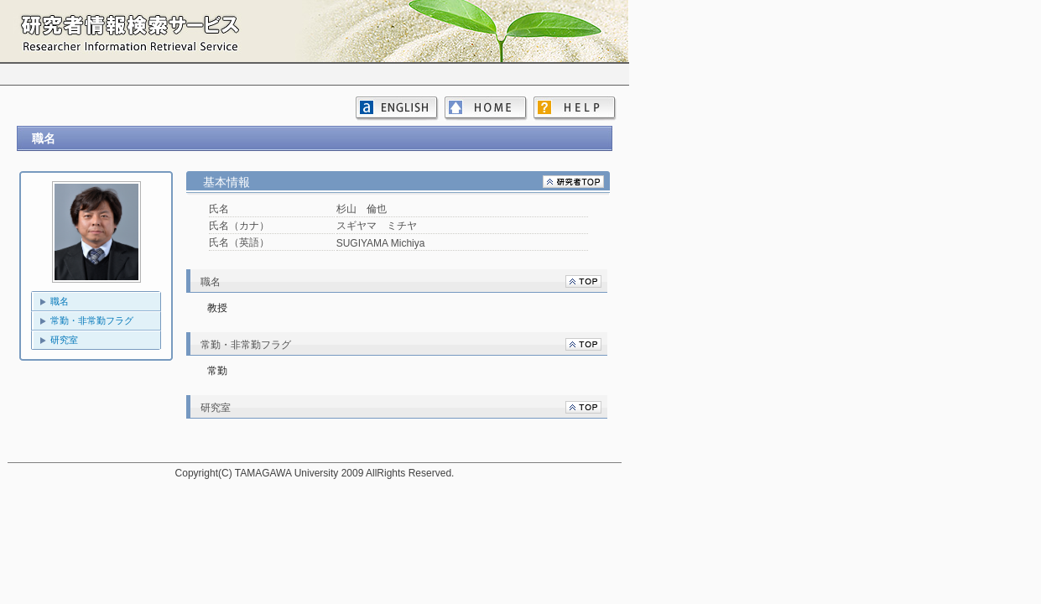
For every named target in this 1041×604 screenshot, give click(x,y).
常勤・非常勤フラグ (91, 320)
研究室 (64, 340)
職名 (59, 301)
